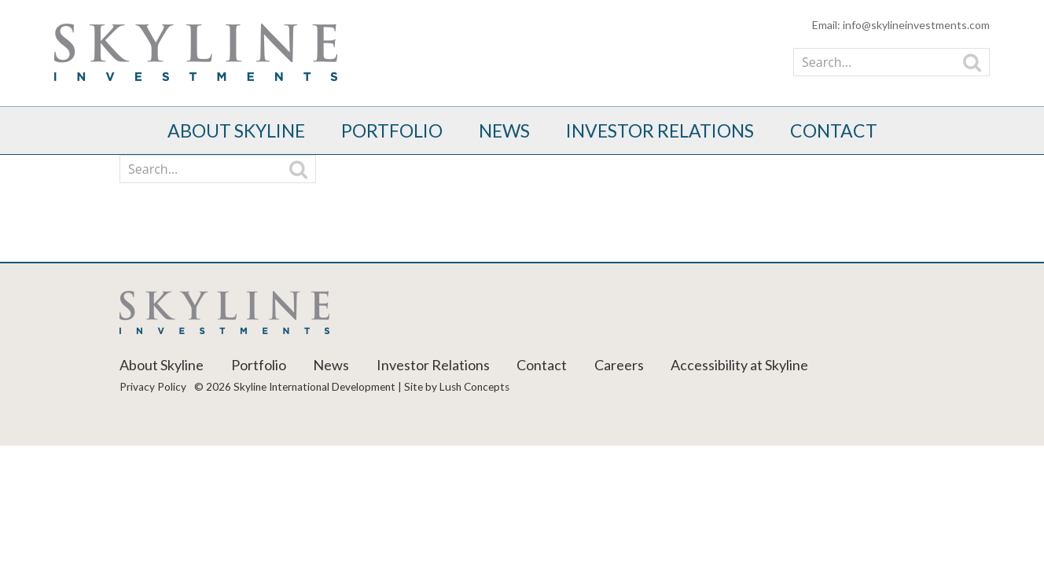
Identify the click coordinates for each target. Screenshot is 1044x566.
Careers (619, 364)
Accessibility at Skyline (739, 364)
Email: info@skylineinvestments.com (901, 24)
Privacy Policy (152, 386)
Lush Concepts (474, 386)
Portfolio (392, 130)
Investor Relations (660, 130)
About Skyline (236, 130)
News (504, 130)
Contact (833, 130)
